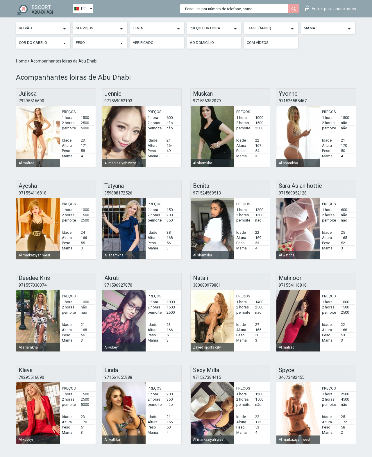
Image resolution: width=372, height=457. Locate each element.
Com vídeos (258, 42)
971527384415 (207, 377)
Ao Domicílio (202, 42)
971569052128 (293, 193)
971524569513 (207, 193)
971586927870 (118, 285)
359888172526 (118, 193)
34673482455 (291, 377)
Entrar (330, 8)
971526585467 (293, 100)
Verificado (143, 42)
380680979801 (207, 285)
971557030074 (32, 285)
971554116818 (32, 193)
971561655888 (118, 377)
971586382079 (207, 100)
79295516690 (31, 100)
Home (22, 61)
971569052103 (118, 100)
